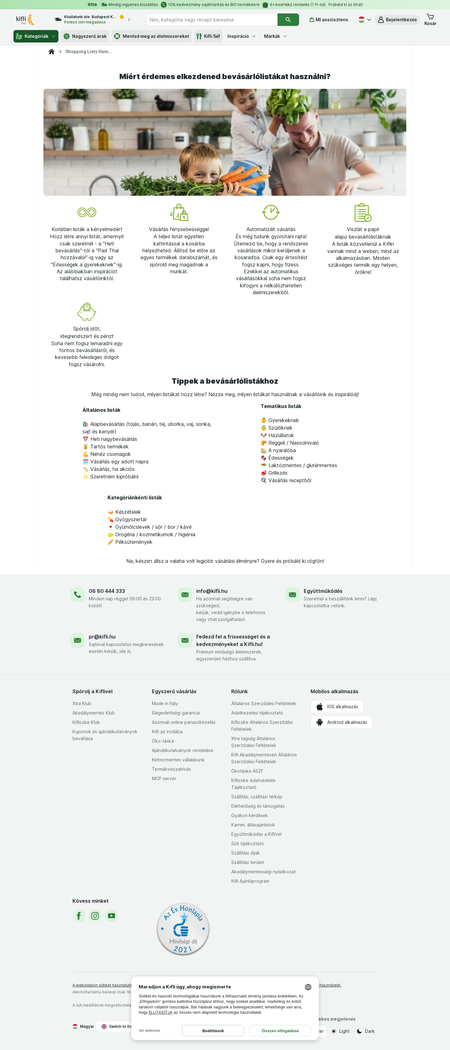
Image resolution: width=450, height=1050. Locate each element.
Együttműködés (323, 591)
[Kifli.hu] (51, 51)
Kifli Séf (208, 36)
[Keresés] (288, 19)
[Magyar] (364, 19)
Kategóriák (36, 36)
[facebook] (78, 916)
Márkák (276, 36)
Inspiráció (242, 36)
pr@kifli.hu (102, 637)
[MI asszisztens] (329, 19)
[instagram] (95, 916)
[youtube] (111, 916)
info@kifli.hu (212, 591)
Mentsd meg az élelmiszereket (151, 36)
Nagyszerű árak (85, 36)
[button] (397, 20)
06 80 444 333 (107, 591)
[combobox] (212, 19)
